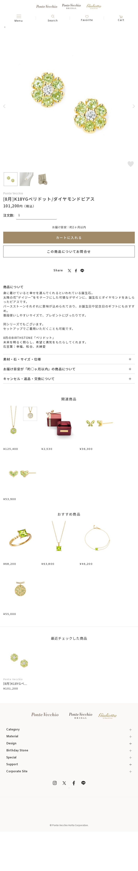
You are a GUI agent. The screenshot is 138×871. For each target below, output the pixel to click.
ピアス (14, 27)
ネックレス (31, 324)
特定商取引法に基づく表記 (69, 843)
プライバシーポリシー (69, 854)
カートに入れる (69, 237)
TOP (5, 27)
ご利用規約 (69, 848)
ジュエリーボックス (56, 444)
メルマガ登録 (69, 819)
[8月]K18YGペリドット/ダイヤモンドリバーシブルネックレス (20, 448)
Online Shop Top (69, 838)
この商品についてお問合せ (69, 251)
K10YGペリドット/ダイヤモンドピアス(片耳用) (20, 630)
